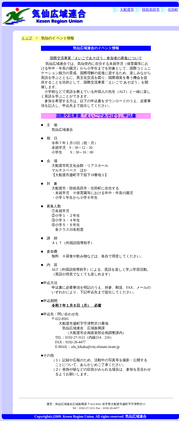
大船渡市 (127, 10)
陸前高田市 (151, 10)
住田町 (173, 10)
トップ (26, 38)
